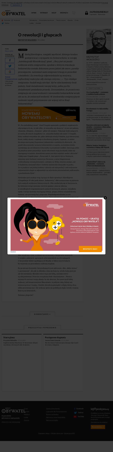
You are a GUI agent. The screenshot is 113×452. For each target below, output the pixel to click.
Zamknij (13, 252)
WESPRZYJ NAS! (90, 249)
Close (105, 197)
